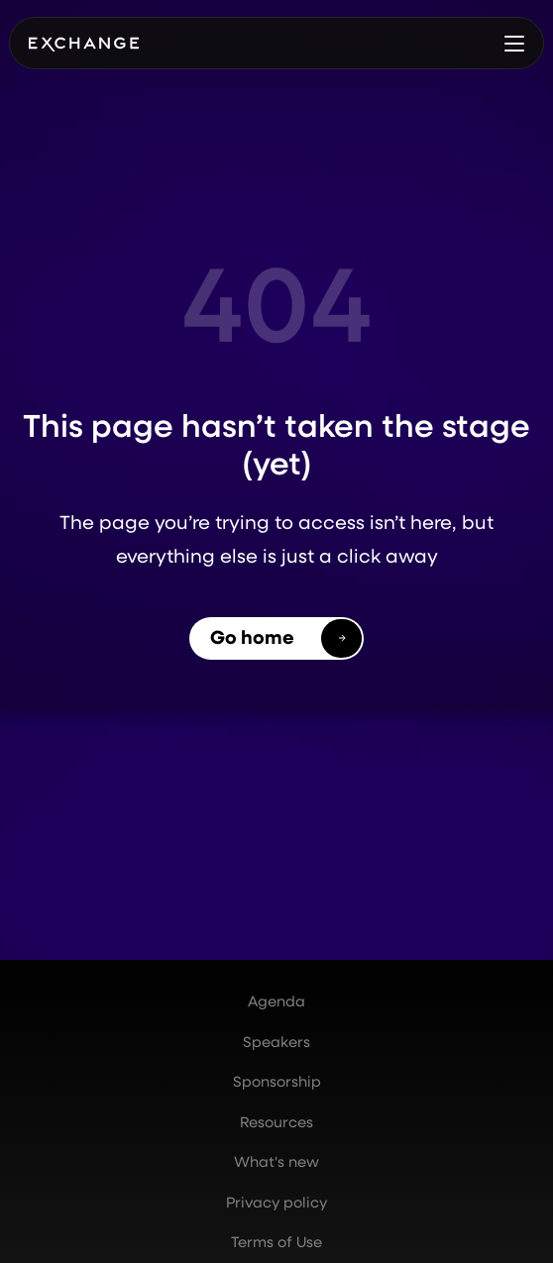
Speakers (276, 1041)
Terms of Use (276, 1241)
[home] (84, 43)
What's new (276, 1161)
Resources (276, 1121)
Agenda (276, 1001)
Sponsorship (277, 1081)
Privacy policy (276, 1202)
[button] (514, 43)
